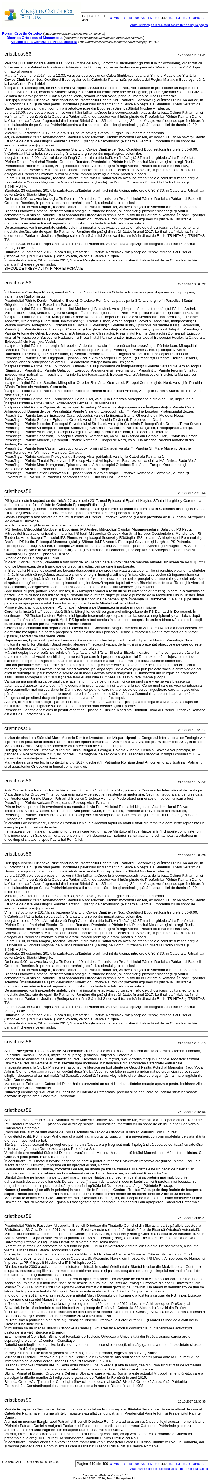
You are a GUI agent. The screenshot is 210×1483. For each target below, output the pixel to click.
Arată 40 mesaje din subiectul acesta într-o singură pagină (169, 25)
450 (170, 17)
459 (184, 17)
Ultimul (199, 17)
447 (150, 17)
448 (156, 17)
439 (143, 17)
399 (136, 17)
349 (129, 17)
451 (177, 17)
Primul (115, 17)
